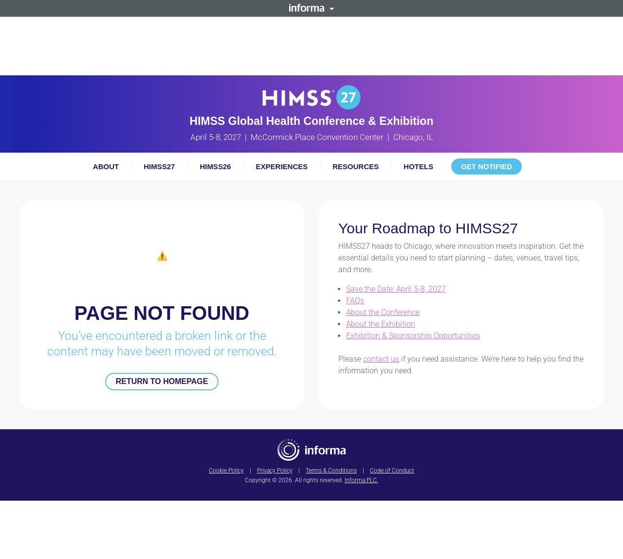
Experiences (282, 166)
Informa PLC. (361, 480)
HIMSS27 (159, 166)
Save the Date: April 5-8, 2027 (396, 289)
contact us (381, 359)
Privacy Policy (275, 470)
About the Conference (383, 312)
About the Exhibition (380, 324)
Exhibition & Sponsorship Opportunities (413, 335)
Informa (311, 8)
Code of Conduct (392, 470)
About (106, 166)
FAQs (355, 300)
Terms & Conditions (331, 470)
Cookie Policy (226, 470)
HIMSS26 (215, 166)
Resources (355, 166)
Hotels (418, 166)
